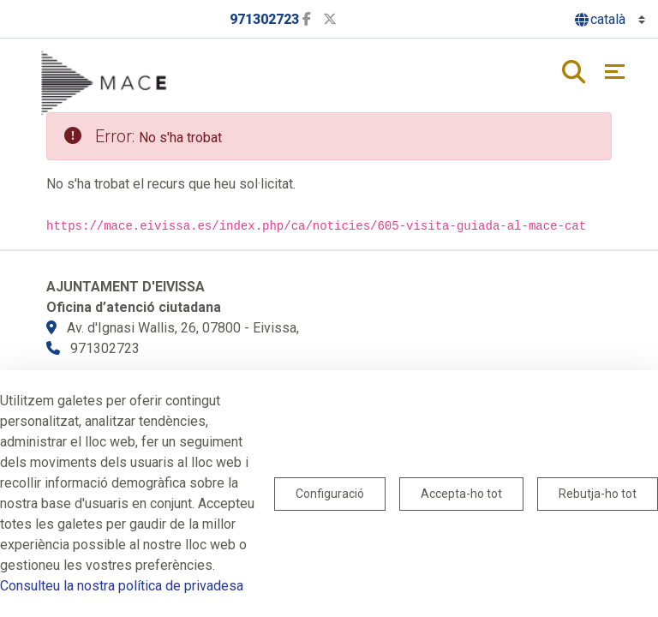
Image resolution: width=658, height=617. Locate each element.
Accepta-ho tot (461, 493)
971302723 (264, 19)
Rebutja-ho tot (598, 493)
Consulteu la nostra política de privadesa (121, 586)
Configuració (330, 493)
